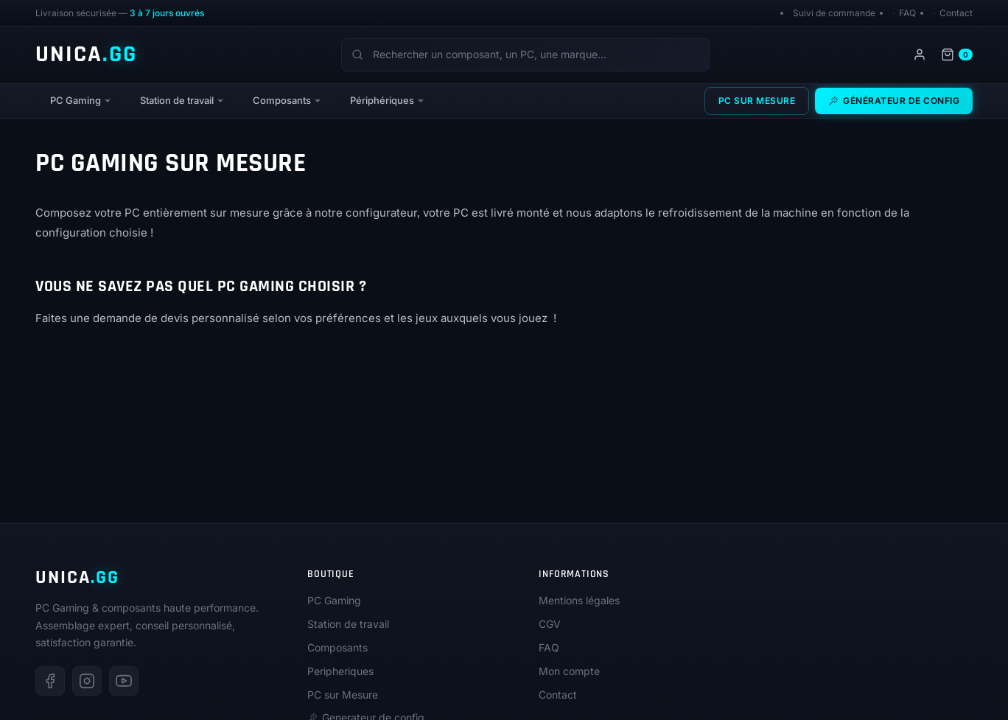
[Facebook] (50, 681)
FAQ (907, 12)
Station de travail (177, 100)
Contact (956, 12)
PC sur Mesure (757, 100)
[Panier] (957, 54)
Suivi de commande (834, 12)
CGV (550, 624)
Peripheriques (340, 671)
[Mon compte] (919, 54)
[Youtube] (124, 681)
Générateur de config (893, 100)
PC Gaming (75, 100)
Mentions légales (579, 600)
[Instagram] (87, 681)
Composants (282, 100)
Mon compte (569, 671)
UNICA (86, 54)
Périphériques (382, 100)
